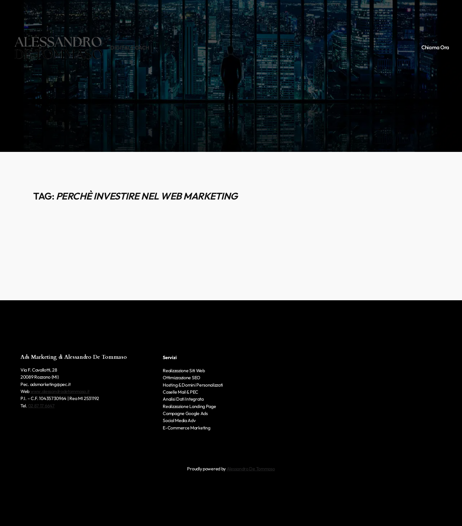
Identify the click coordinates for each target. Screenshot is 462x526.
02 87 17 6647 (41, 406)
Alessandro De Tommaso (251, 469)
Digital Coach (129, 47)
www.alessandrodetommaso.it (60, 391)
